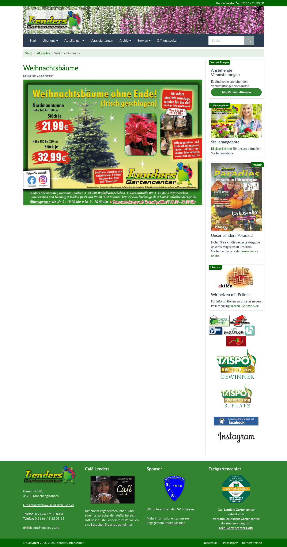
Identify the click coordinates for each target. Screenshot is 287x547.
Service (144, 40)
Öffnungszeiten (167, 40)
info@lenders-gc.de (46, 527)
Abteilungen (74, 40)
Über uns (50, 40)
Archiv (125, 40)
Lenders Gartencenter (70, 542)
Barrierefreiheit (252, 542)
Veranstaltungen (102, 40)
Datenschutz (230, 542)
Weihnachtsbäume (51, 68)
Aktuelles (43, 53)
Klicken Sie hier (221, 148)
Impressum (210, 542)
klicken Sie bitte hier (244, 306)
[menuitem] (33, 40)
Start (33, 40)
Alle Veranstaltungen (236, 92)
